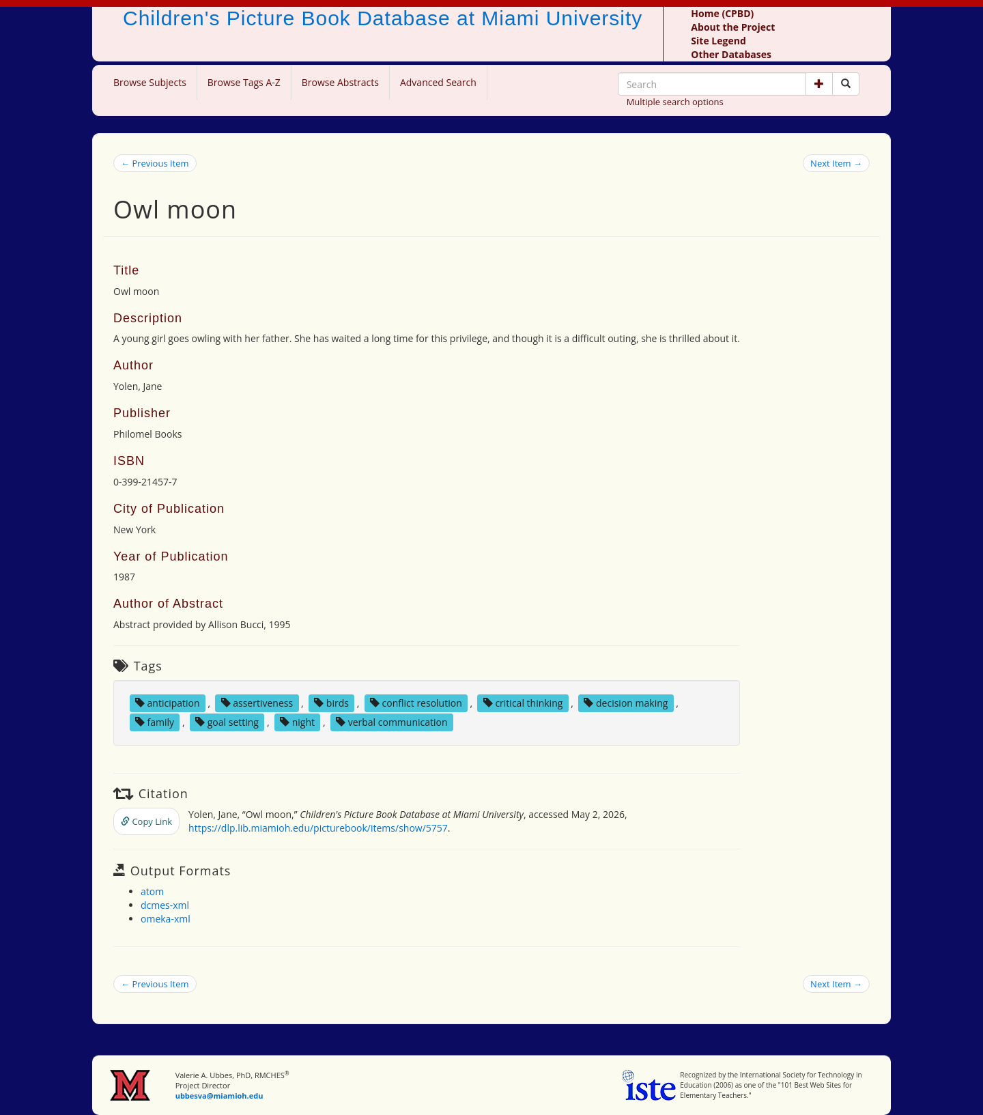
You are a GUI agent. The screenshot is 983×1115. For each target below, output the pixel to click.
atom (152, 891)
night (297, 722)
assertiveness (257, 702)
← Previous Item (155, 163)
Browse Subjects (149, 82)
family (154, 722)
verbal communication (392, 722)
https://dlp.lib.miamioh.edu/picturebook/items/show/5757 (318, 827)
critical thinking (523, 702)
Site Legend (718, 40)
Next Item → (836, 163)
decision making (626, 702)
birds (331, 702)
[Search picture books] (845, 84)
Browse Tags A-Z (244, 82)
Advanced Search (438, 82)
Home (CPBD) (722, 13)
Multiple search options (675, 102)
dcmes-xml (165, 905)
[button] (819, 84)
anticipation (167, 702)
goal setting (227, 722)
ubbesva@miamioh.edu (219, 1095)
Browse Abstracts (340, 82)
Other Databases (731, 54)
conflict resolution (416, 702)
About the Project (733, 26)
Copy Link (146, 821)
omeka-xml (165, 918)
